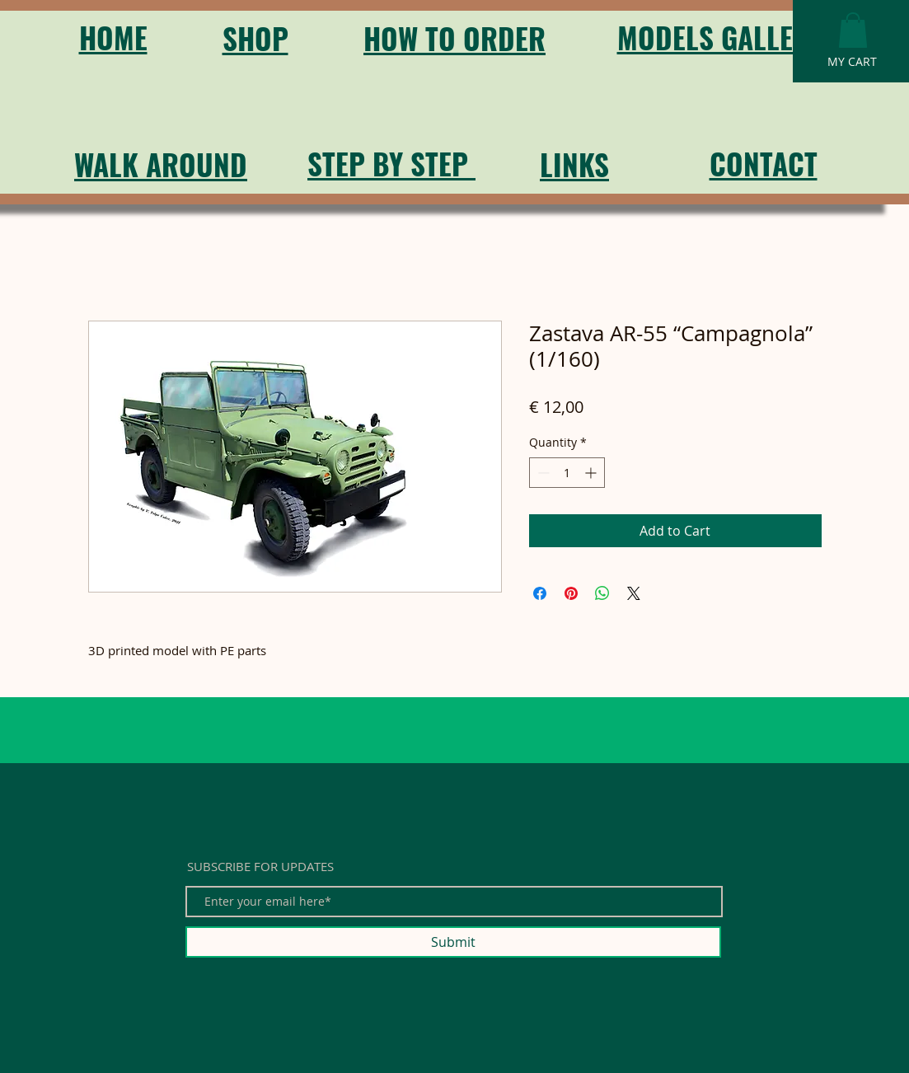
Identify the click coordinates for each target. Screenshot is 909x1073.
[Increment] (592, 472)
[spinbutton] (567, 472)
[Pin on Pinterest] (571, 593)
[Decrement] (542, 472)
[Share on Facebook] (540, 593)
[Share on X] (634, 593)
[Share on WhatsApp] (602, 593)
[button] (853, 30)
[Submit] (453, 942)
